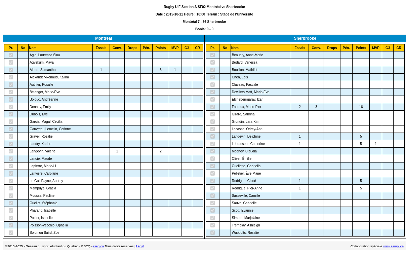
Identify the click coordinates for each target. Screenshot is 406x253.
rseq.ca (98, 246)
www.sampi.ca (393, 246)
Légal (140, 246)
